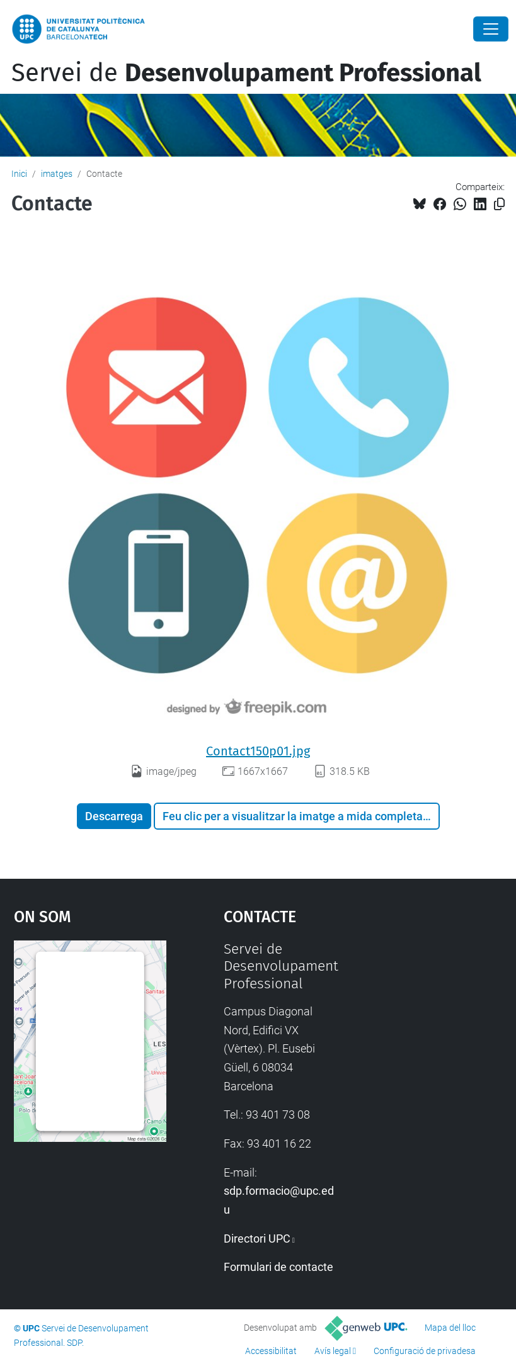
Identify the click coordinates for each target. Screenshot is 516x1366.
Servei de (246, 73)
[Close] (490, 29)
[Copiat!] (499, 204)
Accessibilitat (271, 1351)
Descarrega (114, 816)
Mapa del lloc (450, 1328)
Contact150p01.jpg (258, 751)
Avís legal (332, 1351)
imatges (56, 174)
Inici (19, 174)
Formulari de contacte (278, 1266)
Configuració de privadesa (425, 1351)
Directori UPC (257, 1238)
